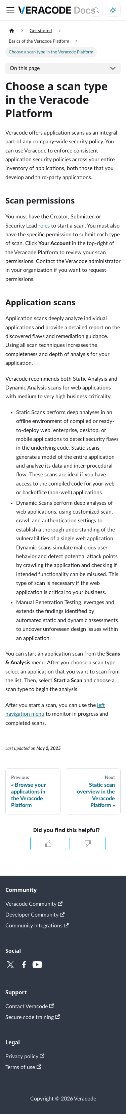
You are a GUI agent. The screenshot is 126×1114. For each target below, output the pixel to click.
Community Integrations (37, 926)
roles (44, 226)
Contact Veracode (29, 1006)
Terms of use (23, 1067)
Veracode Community (33, 904)
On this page (25, 68)
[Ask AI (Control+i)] (113, 10)
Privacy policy (24, 1056)
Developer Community (35, 915)
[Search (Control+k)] (96, 10)
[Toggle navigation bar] (10, 10)
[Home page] (11, 31)
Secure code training (32, 1017)
